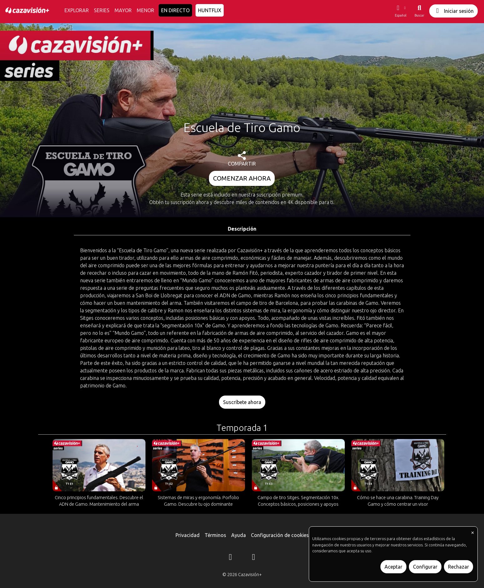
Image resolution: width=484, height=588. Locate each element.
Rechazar (458, 567)
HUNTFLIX (209, 10)
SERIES (102, 10)
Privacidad (188, 535)
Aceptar (393, 567)
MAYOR (123, 10)
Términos (215, 535)
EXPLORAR (76, 10)
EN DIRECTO (175, 10)
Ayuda (238, 535)
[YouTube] (253, 558)
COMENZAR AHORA (242, 178)
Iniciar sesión (453, 11)
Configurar (425, 567)
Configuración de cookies (280, 535)
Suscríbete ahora (242, 402)
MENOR (145, 10)
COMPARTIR (242, 158)
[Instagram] (230, 558)
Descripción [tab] (242, 229)
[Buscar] (419, 11)
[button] (400, 11)
